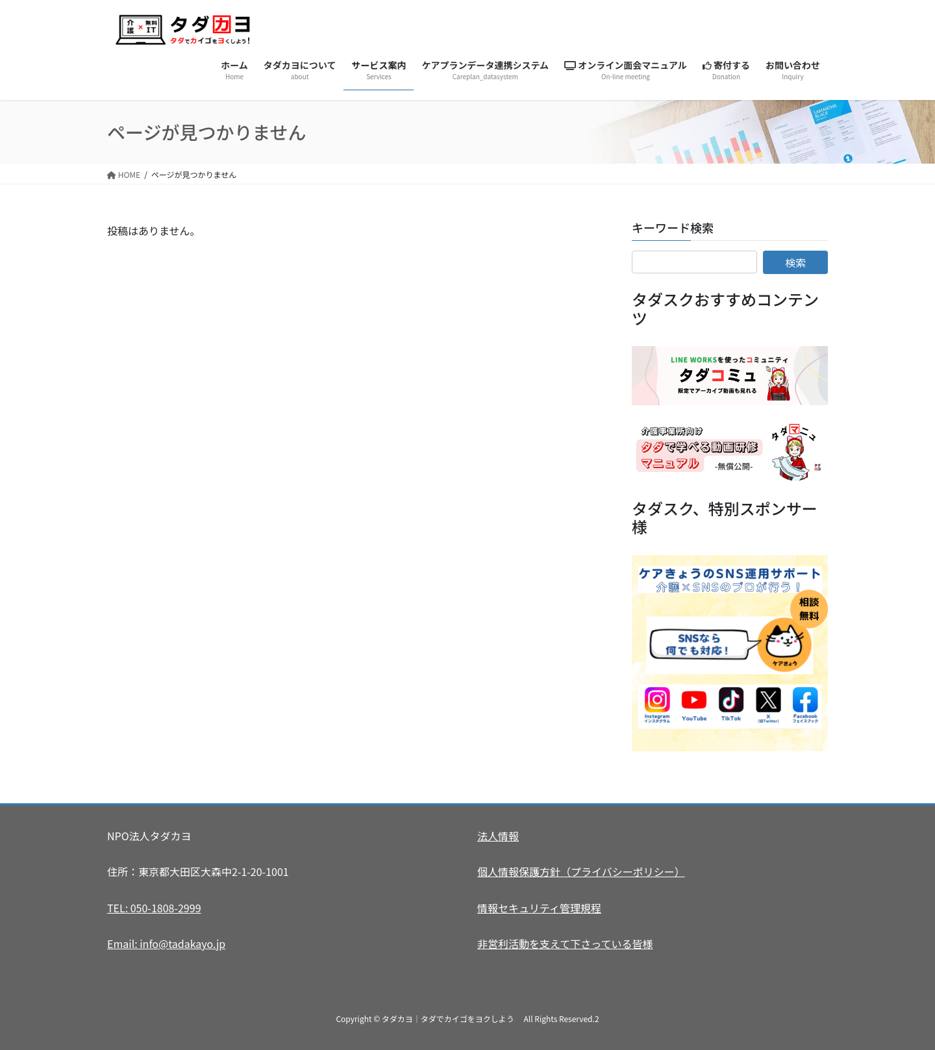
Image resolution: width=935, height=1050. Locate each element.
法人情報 (498, 836)
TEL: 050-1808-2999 (154, 908)
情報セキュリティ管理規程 (539, 908)
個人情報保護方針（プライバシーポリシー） (581, 871)
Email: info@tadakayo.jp (166, 943)
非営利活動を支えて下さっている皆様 (565, 943)
